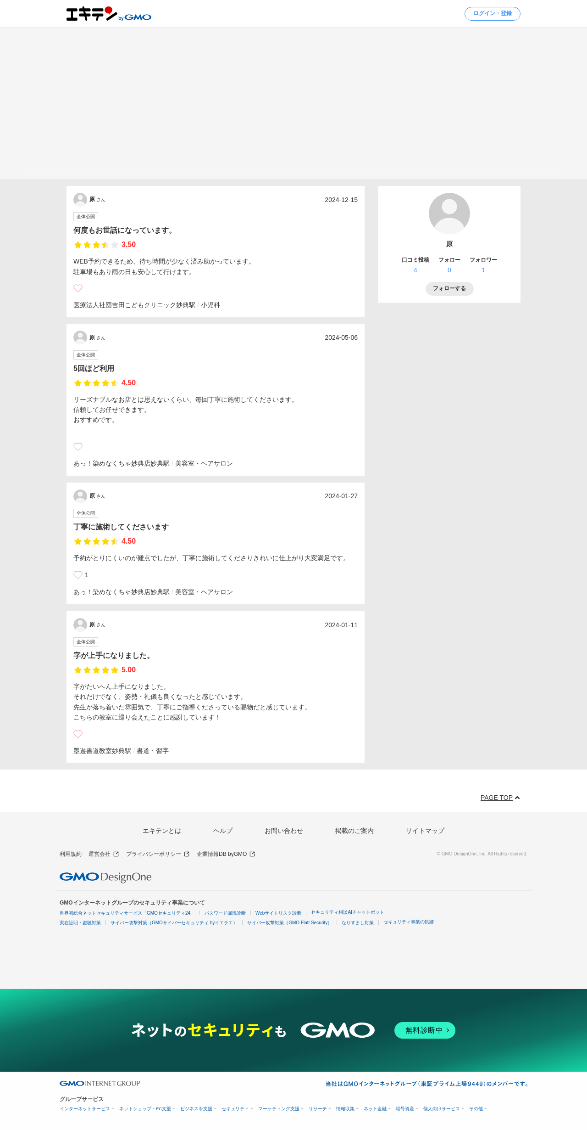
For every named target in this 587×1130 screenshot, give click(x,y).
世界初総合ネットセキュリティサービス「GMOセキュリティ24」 (127, 913)
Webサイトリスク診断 (278, 913)
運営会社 (104, 854)
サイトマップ (425, 830)
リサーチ (318, 1108)
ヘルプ (223, 830)
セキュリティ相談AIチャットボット (347, 912)
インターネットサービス (85, 1108)
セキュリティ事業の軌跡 (408, 921)
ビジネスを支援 (196, 1108)
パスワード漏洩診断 (225, 913)
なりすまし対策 (358, 922)
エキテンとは (162, 830)
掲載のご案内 (354, 830)
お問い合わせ (284, 830)
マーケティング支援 (278, 1108)
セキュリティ (235, 1108)
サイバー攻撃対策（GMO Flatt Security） (289, 922)
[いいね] (78, 288)
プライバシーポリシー (158, 854)
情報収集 (345, 1108)
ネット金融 (375, 1108)
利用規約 (71, 854)
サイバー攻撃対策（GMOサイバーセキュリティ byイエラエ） (174, 922)
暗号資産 (405, 1108)
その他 (476, 1108)
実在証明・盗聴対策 (80, 922)
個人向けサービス (441, 1108)
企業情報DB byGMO (226, 854)
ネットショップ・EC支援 (145, 1108)
